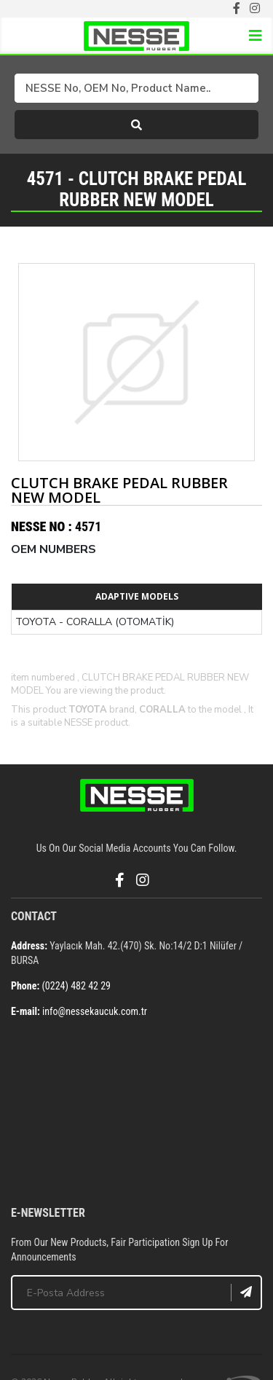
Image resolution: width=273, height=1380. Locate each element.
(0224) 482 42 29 (76, 986)
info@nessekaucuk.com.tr (94, 1011)
